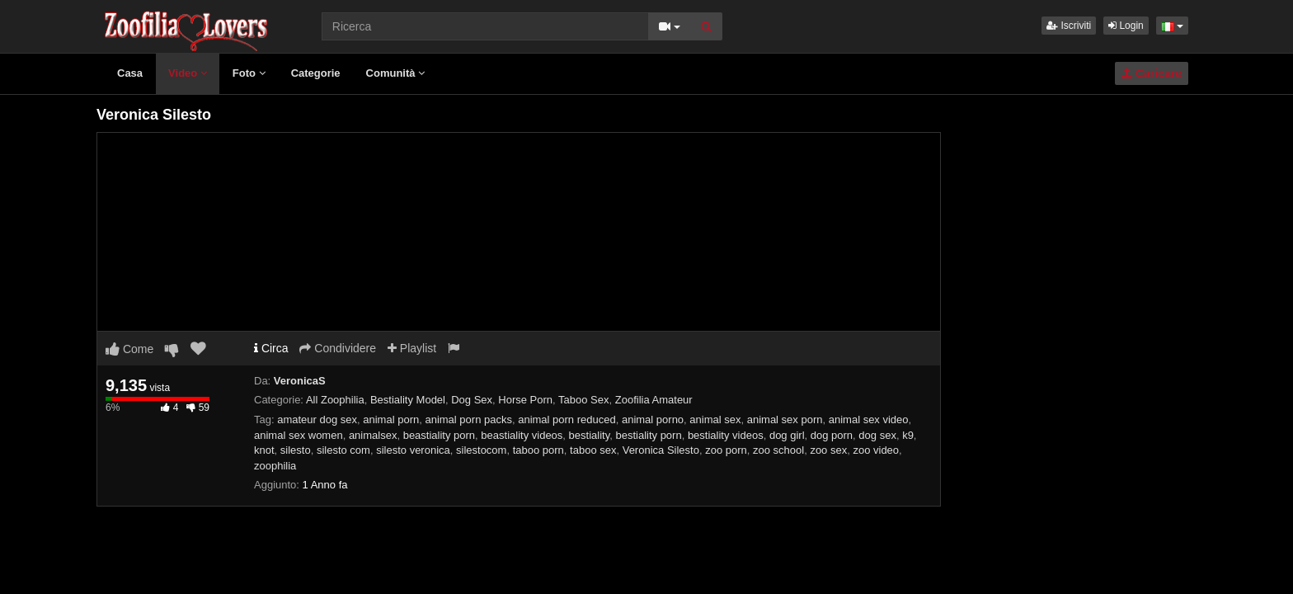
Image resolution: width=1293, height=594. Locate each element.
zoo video (876, 450)
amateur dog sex (317, 419)
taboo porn (538, 450)
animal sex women (298, 435)
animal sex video (869, 419)
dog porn (832, 435)
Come (129, 349)
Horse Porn (525, 400)
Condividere (337, 348)
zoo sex (828, 450)
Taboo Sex (583, 400)
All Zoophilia (335, 400)
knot (264, 450)
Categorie (316, 73)
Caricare (1151, 73)
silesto (295, 450)
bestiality (589, 435)
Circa (271, 348)
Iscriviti (1068, 25)
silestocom (481, 450)
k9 (908, 435)
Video (187, 73)
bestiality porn (648, 435)
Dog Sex (471, 400)
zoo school (778, 450)
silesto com (343, 450)
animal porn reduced (567, 419)
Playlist (412, 348)
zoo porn (726, 450)
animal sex (715, 419)
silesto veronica (413, 450)
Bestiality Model (407, 400)
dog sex (877, 435)
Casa (130, 73)
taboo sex (593, 450)
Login (1126, 25)
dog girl (787, 435)
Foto (249, 73)
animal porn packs (468, 419)
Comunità (396, 73)
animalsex (373, 435)
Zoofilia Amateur (654, 400)
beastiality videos (521, 435)
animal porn (391, 419)
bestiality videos (726, 435)
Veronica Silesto (661, 450)
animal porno (653, 419)
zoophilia (275, 466)
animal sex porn (785, 419)
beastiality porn (439, 435)
